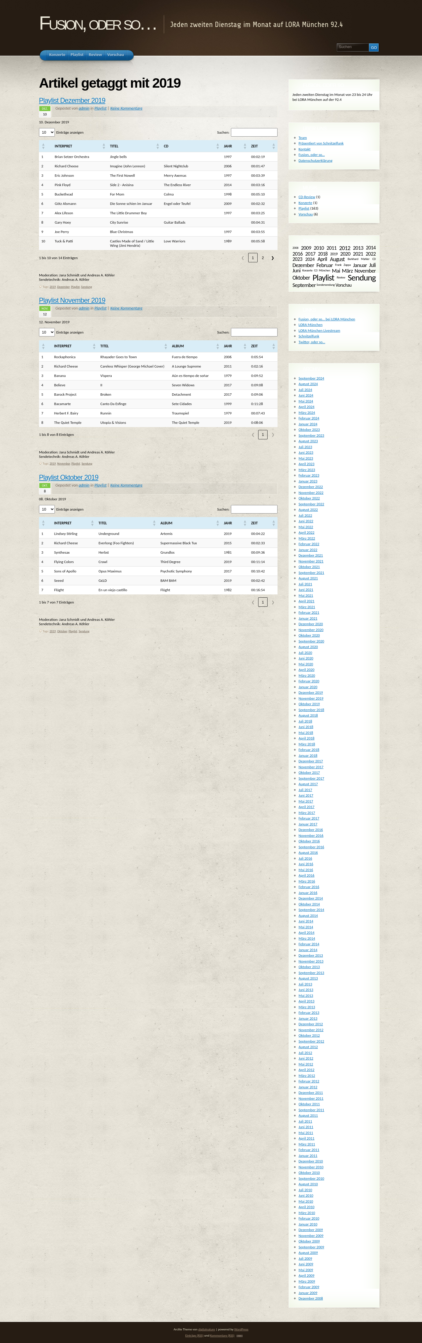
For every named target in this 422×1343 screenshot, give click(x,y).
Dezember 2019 (311, 692)
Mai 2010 (306, 1201)
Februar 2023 (309, 475)
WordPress (241, 1329)
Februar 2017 (309, 818)
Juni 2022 (306, 521)
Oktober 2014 (309, 904)
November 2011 (311, 1098)
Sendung (86, 287)
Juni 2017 (306, 795)
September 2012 (311, 1041)
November (63, 463)
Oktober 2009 (309, 1241)
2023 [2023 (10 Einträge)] (297, 259)
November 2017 (311, 767)
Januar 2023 (308, 481)
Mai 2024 (306, 401)
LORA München (311, 324)
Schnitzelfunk (309, 336)
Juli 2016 (305, 858)
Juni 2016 (306, 864)
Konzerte (305, 202)
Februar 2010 (309, 1218)
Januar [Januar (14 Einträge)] (360, 265)
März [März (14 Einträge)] (347, 270)
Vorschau (306, 214)
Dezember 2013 (311, 955)
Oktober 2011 (309, 1104)
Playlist (100, 108)
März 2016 (307, 881)
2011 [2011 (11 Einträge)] (331, 248)
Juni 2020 (306, 658)
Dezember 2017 (311, 761)
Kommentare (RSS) (222, 1335)
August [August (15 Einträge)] (337, 259)
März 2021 (307, 607)
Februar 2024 (309, 418)
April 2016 (306, 875)
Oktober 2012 (309, 1035)
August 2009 (308, 1252)
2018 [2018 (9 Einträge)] (323, 253)
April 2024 (306, 406)
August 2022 (308, 509)
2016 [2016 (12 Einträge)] (297, 253)
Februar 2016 (309, 887)
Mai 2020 (306, 664)
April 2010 (306, 1207)
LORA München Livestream (319, 330)
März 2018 (307, 744)
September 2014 (311, 909)
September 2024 (311, 378)
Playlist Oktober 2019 (68, 477)
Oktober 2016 (309, 841)
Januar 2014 (308, 950)
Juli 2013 (305, 984)
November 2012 (311, 1030)
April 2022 (306, 532)
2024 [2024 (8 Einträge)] (310, 259)
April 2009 (306, 1275)
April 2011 (306, 1138)
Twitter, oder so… (312, 342)
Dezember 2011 (311, 1092)
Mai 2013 (306, 995)
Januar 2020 (308, 687)
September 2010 (311, 1178)
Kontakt (305, 149)
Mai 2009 (306, 1270)
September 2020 (311, 641)
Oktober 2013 (309, 967)
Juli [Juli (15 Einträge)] (372, 264)
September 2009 (311, 1247)
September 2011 (311, 1110)
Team (303, 137)
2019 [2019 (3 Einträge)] (334, 253)
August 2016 (308, 852)
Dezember (63, 287)
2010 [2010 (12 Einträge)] (319, 247)
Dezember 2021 (311, 555)
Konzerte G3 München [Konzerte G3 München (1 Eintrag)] (316, 270)
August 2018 (308, 715)
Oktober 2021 (309, 567)
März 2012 (307, 1075)
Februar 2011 (309, 1150)
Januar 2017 (308, 824)
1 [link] (253, 258)
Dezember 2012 (311, 1024)
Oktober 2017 (309, 772)
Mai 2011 (306, 1132)
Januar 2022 (308, 550)
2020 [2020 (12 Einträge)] (345, 253)
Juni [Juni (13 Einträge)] (296, 270)
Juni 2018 (306, 727)
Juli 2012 (305, 1052)
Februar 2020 (309, 681)
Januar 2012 (308, 1087)
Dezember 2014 (311, 898)
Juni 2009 (306, 1264)
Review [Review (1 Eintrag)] (341, 278)
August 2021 (308, 578)
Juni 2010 (306, 1195)
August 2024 (308, 384)
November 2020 (311, 630)
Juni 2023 (306, 452)
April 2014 (306, 932)
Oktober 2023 (309, 429)
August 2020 (308, 647)
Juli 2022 (305, 515)
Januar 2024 (308, 424)
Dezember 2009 (311, 1230)
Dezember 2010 (311, 1161)
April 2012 (306, 1069)
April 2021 (306, 601)
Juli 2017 (305, 790)
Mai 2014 (306, 927)
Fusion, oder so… (97, 23)
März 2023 (307, 469)
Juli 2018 (305, 721)
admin (84, 108)
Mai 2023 (306, 458)
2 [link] (263, 258)
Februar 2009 (309, 1287)
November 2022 (311, 492)
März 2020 (307, 675)
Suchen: (223, 132)
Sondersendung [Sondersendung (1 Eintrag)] (325, 285)
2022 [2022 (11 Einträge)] (371, 254)
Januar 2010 (308, 1224)
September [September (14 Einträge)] (304, 285)
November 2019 (311, 698)
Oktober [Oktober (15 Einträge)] (301, 277)
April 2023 (306, 464)
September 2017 (311, 778)
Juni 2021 (306, 589)
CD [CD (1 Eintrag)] (374, 259)
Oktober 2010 (309, 1172)
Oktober (62, 631)
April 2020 (306, 669)
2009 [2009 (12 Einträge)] (306, 247)
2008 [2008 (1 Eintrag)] (295, 248)
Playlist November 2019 (72, 300)
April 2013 (306, 1001)
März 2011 (307, 1144)
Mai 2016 (306, 870)
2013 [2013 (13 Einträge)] (358, 247)
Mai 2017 (306, 801)
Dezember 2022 (311, 486)
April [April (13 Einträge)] (322, 259)
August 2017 (308, 784)
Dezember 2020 (311, 624)
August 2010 (308, 1184)
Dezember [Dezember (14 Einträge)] (303, 265)
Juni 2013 (306, 989)
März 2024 (307, 412)
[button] (43, 145)
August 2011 (308, 1115)
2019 (53, 287)
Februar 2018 (309, 749)
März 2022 (307, 538)
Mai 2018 (306, 732)
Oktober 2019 (309, 704)
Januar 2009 (308, 1293)
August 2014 (308, 915)
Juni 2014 (306, 921)
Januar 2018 (308, 755)
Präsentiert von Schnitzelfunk (321, 143)
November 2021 (311, 561)
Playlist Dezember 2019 (72, 100)
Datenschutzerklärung (316, 160)
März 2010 (307, 1213)
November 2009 (311, 1235)
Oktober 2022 (309, 498)
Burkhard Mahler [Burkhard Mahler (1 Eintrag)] (358, 259)
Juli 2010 (305, 1190)
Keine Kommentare (126, 108)
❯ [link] (272, 258)
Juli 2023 (305, 447)
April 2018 (306, 738)
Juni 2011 (306, 1127)
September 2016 (311, 847)
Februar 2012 (309, 1081)
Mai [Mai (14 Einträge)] (336, 270)
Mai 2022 (306, 527)
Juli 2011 (305, 1121)
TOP (239, 1336)
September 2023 (311, 435)
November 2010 (311, 1167)
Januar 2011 (308, 1155)
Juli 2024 (305, 389)
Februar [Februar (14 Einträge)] (324, 265)
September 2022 (311, 504)
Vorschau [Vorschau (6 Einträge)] (344, 285)
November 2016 (311, 835)
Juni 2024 (306, 395)
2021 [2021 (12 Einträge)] (358, 253)
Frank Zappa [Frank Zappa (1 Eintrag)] (342, 265)
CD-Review (307, 197)
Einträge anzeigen (70, 132)
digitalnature (206, 1329)
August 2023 (308, 441)
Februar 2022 (309, 544)
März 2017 (307, 812)
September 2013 (311, 972)
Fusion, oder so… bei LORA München (327, 319)
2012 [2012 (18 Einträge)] (344, 247)
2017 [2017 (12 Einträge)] (310, 253)
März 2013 (307, 1007)
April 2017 (306, 807)
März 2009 (307, 1281)
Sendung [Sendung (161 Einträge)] (362, 277)
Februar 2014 (309, 944)
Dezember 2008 (311, 1298)
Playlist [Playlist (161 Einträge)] (323, 277)
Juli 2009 (305, 1258)
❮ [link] (242, 258)
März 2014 (307, 938)
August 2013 (308, 978)
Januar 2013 (308, 1018)
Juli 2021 (305, 584)
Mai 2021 (306, 595)
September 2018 (311, 710)
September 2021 (311, 572)
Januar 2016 (308, 892)
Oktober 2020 (309, 635)
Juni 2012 (306, 1058)
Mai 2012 (306, 1064)
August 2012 (308, 1047)
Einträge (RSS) (194, 1335)
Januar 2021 (308, 618)
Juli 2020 (305, 652)
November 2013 (311, 961)
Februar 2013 (309, 1012)
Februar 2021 (309, 612)
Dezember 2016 (311, 829)
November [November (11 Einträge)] (365, 270)
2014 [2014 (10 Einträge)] (371, 247)
